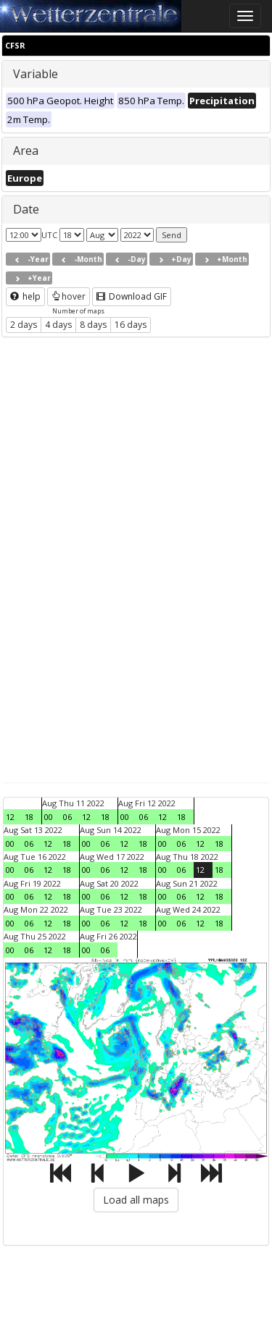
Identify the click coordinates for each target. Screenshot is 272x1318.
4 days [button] (58, 324)
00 (48, 816)
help (25, 296)
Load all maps (136, 1200)
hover (68, 296)
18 (29, 816)
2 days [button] (23, 324)
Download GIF (131, 296)
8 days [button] (93, 324)
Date (26, 209)
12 (10, 816)
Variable (35, 74)
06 (67, 816)
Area (25, 151)
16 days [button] (131, 324)
